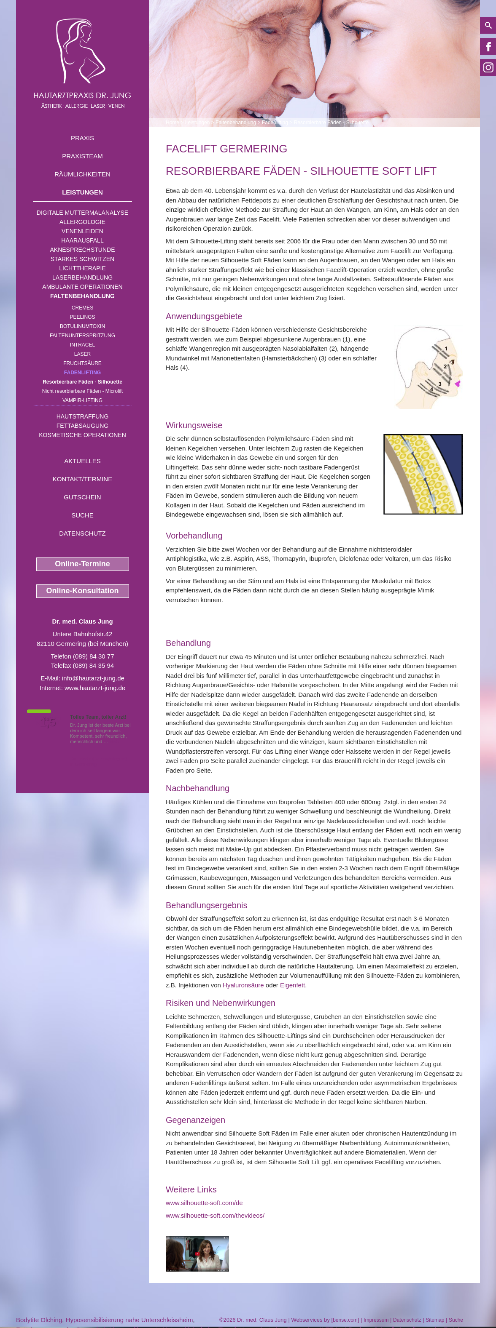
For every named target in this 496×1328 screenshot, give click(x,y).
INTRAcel (82, 345)
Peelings (82, 317)
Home (172, 122)
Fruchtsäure (82, 363)
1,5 (48, 722)
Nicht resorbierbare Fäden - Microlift (82, 391)
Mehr (115, 741)
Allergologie (82, 222)
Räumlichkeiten (82, 174)
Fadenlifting (82, 373)
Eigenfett (292, 985)
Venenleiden (82, 231)
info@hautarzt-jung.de (93, 678)
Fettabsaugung (82, 425)
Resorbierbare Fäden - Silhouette (82, 382)
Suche (82, 515)
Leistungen (82, 192)
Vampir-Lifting (82, 400)
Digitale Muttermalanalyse (82, 212)
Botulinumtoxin (82, 326)
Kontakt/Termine (82, 479)
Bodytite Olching (39, 1319)
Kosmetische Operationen (82, 435)
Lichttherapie (82, 268)
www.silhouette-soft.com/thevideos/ (215, 1215)
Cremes (82, 308)
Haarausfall (82, 240)
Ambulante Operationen (82, 286)
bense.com (345, 1320)
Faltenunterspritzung (82, 336)
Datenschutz (82, 533)
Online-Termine (82, 564)
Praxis (82, 137)
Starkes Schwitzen (82, 259)
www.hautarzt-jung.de (95, 687)
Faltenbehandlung (82, 296)
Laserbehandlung (82, 277)
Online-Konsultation (82, 591)
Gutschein (82, 497)
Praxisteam (82, 156)
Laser (82, 354)
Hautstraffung (83, 416)
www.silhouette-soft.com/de (204, 1202)
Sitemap (435, 1320)
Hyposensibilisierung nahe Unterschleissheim (129, 1319)
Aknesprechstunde (82, 249)
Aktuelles (82, 460)
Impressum (376, 1320)
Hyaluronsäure (243, 985)
